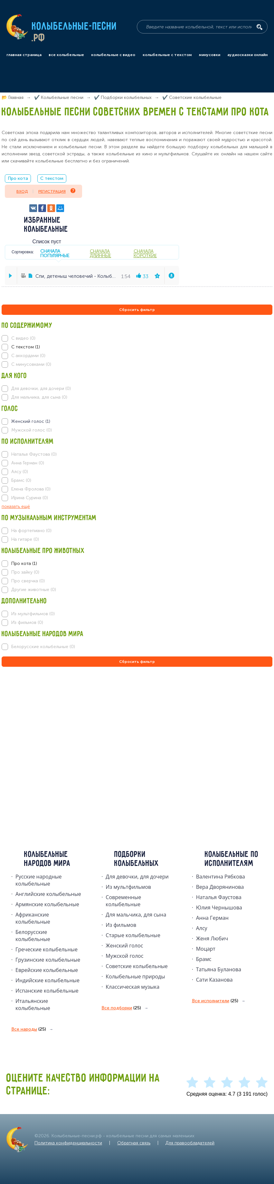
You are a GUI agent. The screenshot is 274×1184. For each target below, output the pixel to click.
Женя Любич (212, 938)
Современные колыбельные (123, 901)
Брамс (204, 959)
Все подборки (121, 1008)
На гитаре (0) (25, 539)
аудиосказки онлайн (247, 55)
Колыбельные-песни (74, 27)
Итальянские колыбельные (32, 1004)
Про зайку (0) (25, 572)
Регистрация (56, 191)
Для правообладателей (189, 1143)
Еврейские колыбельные (46, 970)
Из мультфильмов (128, 886)
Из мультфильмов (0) (33, 613)
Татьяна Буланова (218, 969)
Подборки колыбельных (136, 859)
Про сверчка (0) (28, 581)
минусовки (209, 55)
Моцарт (205, 948)
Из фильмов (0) (27, 622)
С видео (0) (23, 338)
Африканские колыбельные (32, 918)
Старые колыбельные (133, 935)
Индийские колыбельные (47, 980)
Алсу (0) (19, 471)
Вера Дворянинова (220, 886)
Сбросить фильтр (137, 309)
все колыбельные (66, 55)
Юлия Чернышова (219, 907)
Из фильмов (121, 924)
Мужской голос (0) (31, 430)
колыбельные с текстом (167, 55)
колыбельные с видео (113, 55)
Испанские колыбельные (47, 990)
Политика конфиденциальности (68, 1143)
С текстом (51, 178)
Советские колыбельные (136, 966)
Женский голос (124, 945)
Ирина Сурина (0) (29, 497)
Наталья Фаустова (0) (34, 454)
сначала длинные (100, 253)
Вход (22, 191)
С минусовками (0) (31, 364)
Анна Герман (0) (27, 463)
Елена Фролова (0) (31, 489)
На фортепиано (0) (31, 530)
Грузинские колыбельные (47, 959)
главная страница (24, 55)
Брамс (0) (21, 480)
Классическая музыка (132, 986)
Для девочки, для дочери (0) (41, 388)
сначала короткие (145, 253)
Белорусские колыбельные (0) (43, 646)
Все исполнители (215, 1001)
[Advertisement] (40, 737)
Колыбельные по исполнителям (232, 859)
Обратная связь (133, 1143)
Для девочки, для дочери (137, 876)
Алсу (201, 928)
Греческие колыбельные (46, 949)
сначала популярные (54, 253)
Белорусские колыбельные (32, 935)
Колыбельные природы (135, 976)
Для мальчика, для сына (136, 914)
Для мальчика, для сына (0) (39, 397)
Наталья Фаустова (218, 897)
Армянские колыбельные (47, 904)
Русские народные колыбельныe (38, 880)
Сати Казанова (214, 979)
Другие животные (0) (33, 589)
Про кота (18, 178)
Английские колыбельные (48, 894)
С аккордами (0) (28, 355)
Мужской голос (124, 955)
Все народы (28, 1029)
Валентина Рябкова (220, 876)
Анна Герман (212, 917)
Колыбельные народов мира (47, 859)
